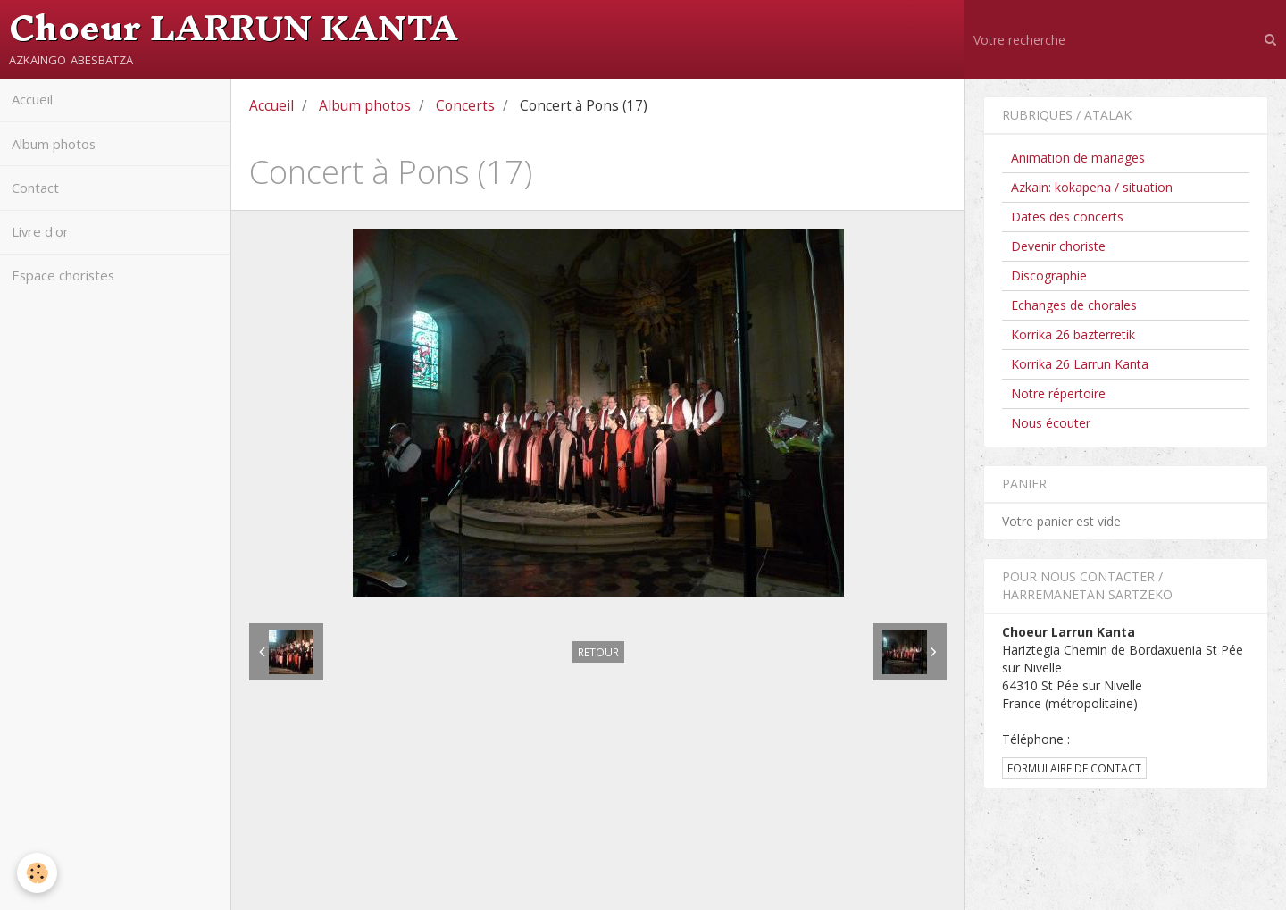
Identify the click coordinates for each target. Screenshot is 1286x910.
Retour (598, 652)
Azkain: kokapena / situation (1092, 187)
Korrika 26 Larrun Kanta (1079, 363)
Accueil (35, 101)
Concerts (465, 105)
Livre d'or (43, 243)
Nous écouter (1050, 422)
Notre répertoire (1058, 393)
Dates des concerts (1067, 216)
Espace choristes (68, 290)
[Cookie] (38, 873)
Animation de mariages (1078, 157)
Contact (38, 196)
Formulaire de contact (1074, 768)
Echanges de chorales (1074, 304)
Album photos (59, 148)
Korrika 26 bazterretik (1073, 334)
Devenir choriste (1058, 246)
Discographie (1049, 275)
